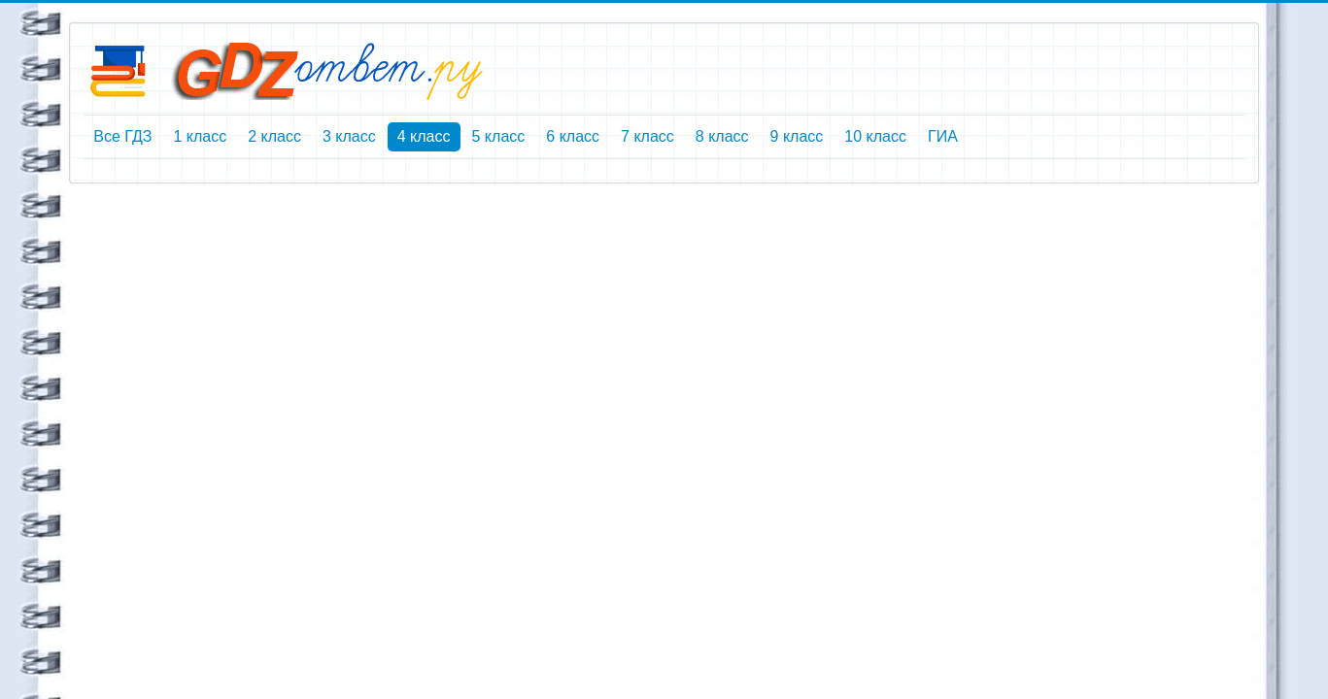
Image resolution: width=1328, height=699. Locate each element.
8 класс (722, 136)
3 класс (349, 136)
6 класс (572, 136)
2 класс (274, 136)
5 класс (499, 136)
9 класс (797, 136)
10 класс (875, 136)
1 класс (199, 136)
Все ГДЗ (122, 136)
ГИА (943, 136)
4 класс (424, 136)
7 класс (647, 136)
